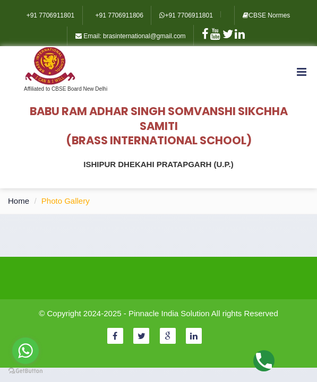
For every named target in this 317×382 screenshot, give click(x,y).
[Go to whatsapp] (25, 350)
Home (18, 200)
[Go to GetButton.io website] (25, 371)
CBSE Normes (266, 15)
